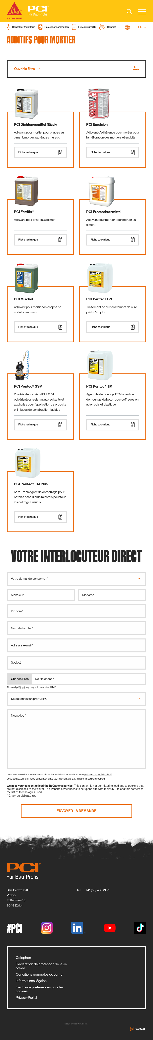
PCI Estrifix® (24, 212)
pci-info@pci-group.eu (93, 778)
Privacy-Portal (26, 998)
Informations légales (31, 981)
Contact (137, 1029)
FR (142, 27)
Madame (88, 595)
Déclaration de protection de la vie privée (41, 966)
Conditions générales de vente (39, 974)
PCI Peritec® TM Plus (31, 484)
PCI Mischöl (23, 299)
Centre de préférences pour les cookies (40, 989)
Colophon (23, 958)
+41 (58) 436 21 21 (97, 890)
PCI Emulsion (97, 124)
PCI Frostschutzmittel (103, 212)
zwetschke (83, 1024)
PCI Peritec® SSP (28, 386)
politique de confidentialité (98, 774)
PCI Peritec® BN (99, 299)
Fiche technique (40, 152)
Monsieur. (17, 595)
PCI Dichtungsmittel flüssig (35, 124)
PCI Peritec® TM (99, 386)
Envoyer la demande (76, 811)
